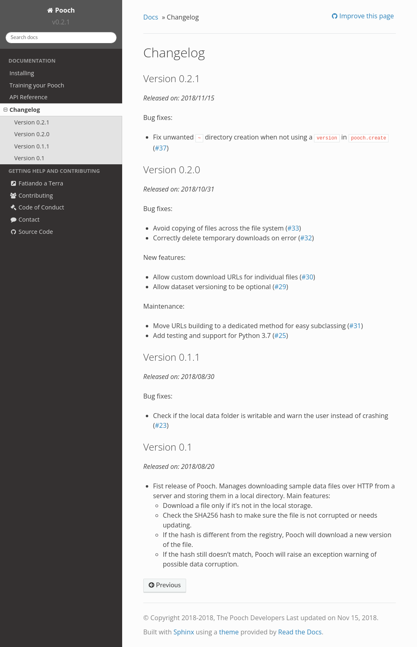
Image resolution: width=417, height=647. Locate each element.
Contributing (31, 195)
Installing (21, 73)
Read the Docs (300, 631)
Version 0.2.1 (32, 122)
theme (229, 631)
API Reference (28, 97)
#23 (161, 425)
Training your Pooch (36, 85)
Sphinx (183, 631)
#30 (307, 276)
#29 (280, 286)
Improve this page (366, 15)
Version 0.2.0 (32, 134)
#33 (293, 228)
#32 (306, 237)
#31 (355, 325)
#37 (161, 148)
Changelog (22, 109)
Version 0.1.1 (32, 146)
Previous (165, 585)
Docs (150, 17)
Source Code (31, 231)
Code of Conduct (36, 207)
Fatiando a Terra (36, 183)
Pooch (64, 10)
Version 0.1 (29, 158)
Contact (24, 219)
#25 (280, 335)
